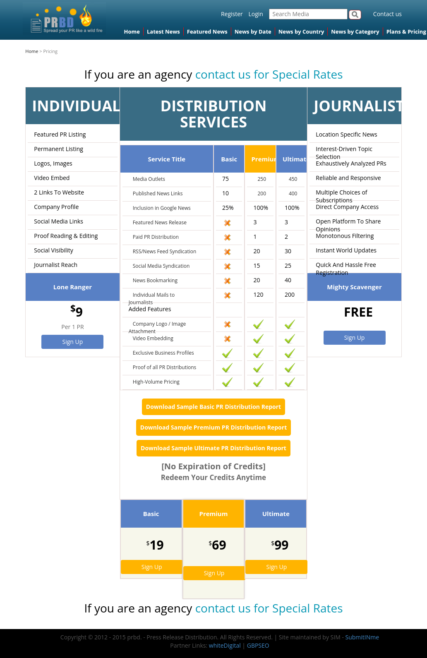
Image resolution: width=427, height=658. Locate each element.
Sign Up (72, 342)
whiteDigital (225, 645)
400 (293, 193)
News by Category (355, 31)
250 (261, 179)
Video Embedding (153, 338)
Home (132, 31)
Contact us (387, 14)
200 (261, 193)
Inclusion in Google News (162, 207)
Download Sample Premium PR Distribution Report (213, 427)
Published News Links (158, 193)
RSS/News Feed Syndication (165, 251)
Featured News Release (160, 222)
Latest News (163, 31)
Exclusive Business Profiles (163, 352)
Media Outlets (149, 179)
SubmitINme (362, 637)
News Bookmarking (155, 280)
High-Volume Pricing (156, 381)
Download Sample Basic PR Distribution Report (213, 407)
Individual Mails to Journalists (152, 298)
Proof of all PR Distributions (165, 367)
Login (255, 14)
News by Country (301, 31)
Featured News (207, 31)
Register (232, 14)
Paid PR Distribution (156, 236)
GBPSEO (258, 645)
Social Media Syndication (161, 265)
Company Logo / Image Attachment (157, 327)
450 (293, 179)
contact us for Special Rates (269, 74)
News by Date (253, 31)
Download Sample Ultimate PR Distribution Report (213, 448)
